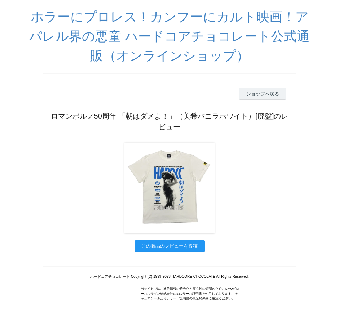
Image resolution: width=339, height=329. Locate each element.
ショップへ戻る (262, 94)
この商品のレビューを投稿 (169, 246)
